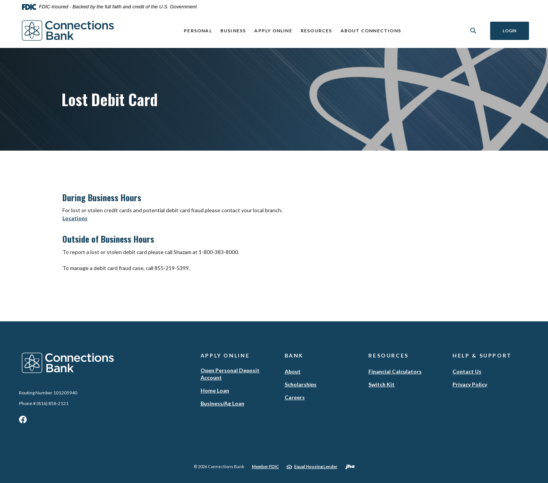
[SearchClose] (473, 30)
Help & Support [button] (482, 355)
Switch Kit (381, 384)
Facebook (23, 421)
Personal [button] (198, 30)
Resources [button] (316, 30)
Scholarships (301, 384)
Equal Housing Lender (316, 466)
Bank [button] (294, 355)
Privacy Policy (469, 384)
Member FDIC (265, 466)
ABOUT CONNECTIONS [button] (370, 30)
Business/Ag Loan (222, 403)
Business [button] (233, 30)
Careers (295, 397)
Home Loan (215, 390)
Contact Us (466, 371)
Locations (75, 218)
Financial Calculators (395, 371)
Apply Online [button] (273, 30)
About (293, 371)
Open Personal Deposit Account (230, 374)
